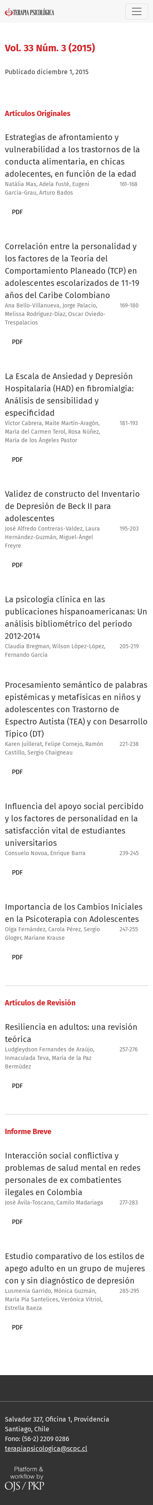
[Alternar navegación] (136, 11)
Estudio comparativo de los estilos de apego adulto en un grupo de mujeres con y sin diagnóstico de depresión (75, 1268)
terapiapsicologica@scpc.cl (46, 1448)
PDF (17, 212)
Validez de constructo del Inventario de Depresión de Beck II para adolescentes (72, 506)
